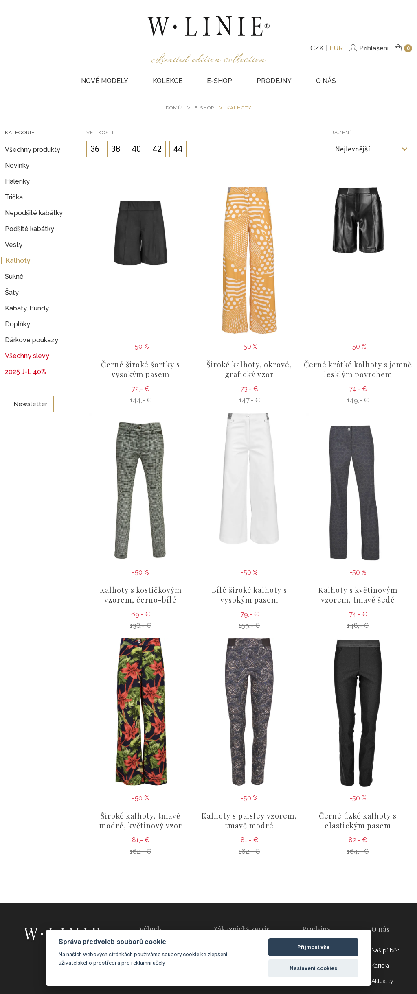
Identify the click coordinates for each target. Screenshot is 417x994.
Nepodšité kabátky (34, 213)
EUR (336, 48)
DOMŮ (174, 108)
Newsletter (29, 404)
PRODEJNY (274, 81)
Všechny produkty (32, 149)
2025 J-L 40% (25, 372)
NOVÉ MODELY (104, 81)
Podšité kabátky (29, 229)
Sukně (14, 276)
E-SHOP (219, 81)
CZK (317, 48)
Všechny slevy (27, 356)
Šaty (12, 292)
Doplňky (17, 324)
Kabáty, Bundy (27, 308)
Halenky (17, 181)
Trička (14, 197)
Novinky (17, 165)
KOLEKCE (167, 81)
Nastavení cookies (313, 968)
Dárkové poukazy (31, 340)
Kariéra (380, 965)
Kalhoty (238, 108)
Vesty (13, 245)
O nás (326, 81)
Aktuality (382, 981)
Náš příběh (385, 950)
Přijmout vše (313, 947)
